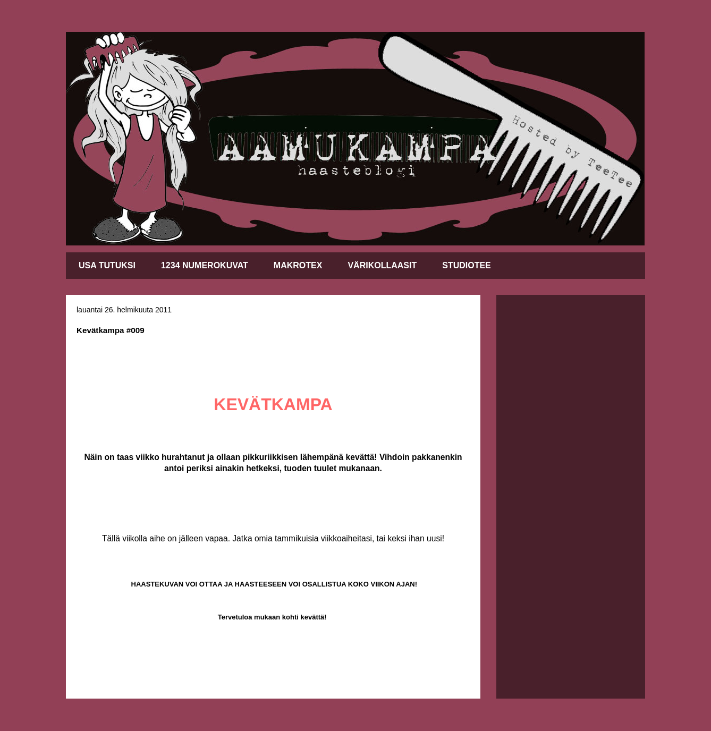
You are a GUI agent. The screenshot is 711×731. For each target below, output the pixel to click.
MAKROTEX (298, 265)
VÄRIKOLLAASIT (382, 265)
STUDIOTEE (466, 265)
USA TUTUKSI (107, 265)
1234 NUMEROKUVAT (204, 265)
